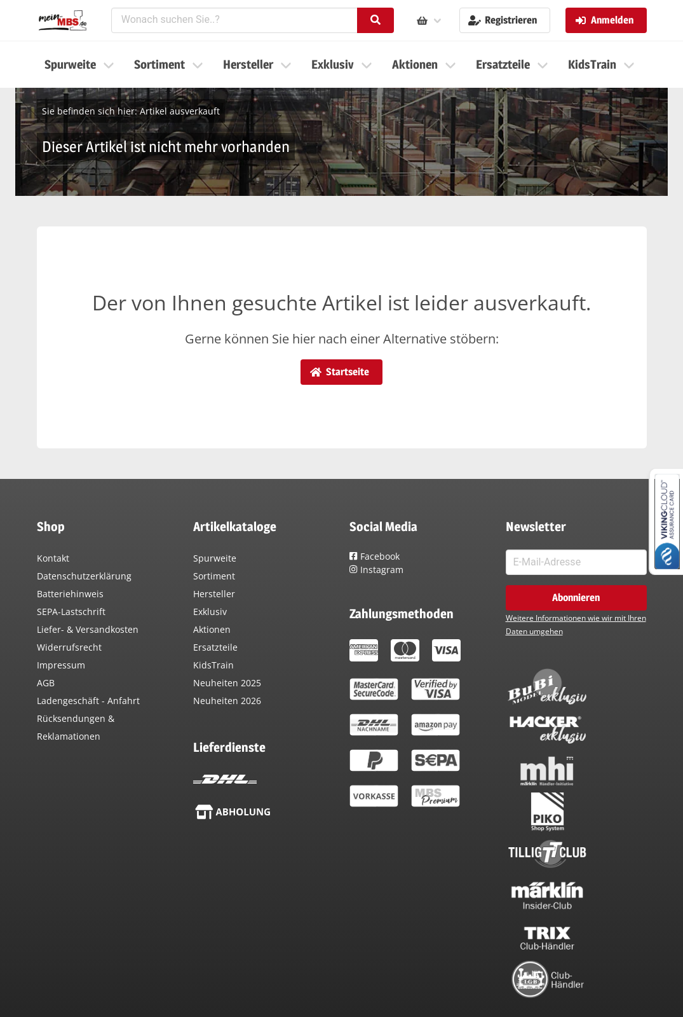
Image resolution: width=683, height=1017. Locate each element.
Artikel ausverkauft (180, 111)
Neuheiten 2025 (227, 683)
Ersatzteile (215, 647)
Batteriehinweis (70, 594)
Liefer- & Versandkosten (88, 629)
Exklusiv (210, 611)
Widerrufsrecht (69, 647)
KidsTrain (213, 665)
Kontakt (53, 558)
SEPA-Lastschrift (71, 611)
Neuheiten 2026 (227, 701)
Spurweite (214, 558)
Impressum (61, 665)
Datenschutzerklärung (84, 576)
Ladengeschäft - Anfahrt (88, 701)
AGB (46, 683)
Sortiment (214, 576)
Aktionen (212, 629)
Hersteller (214, 594)
